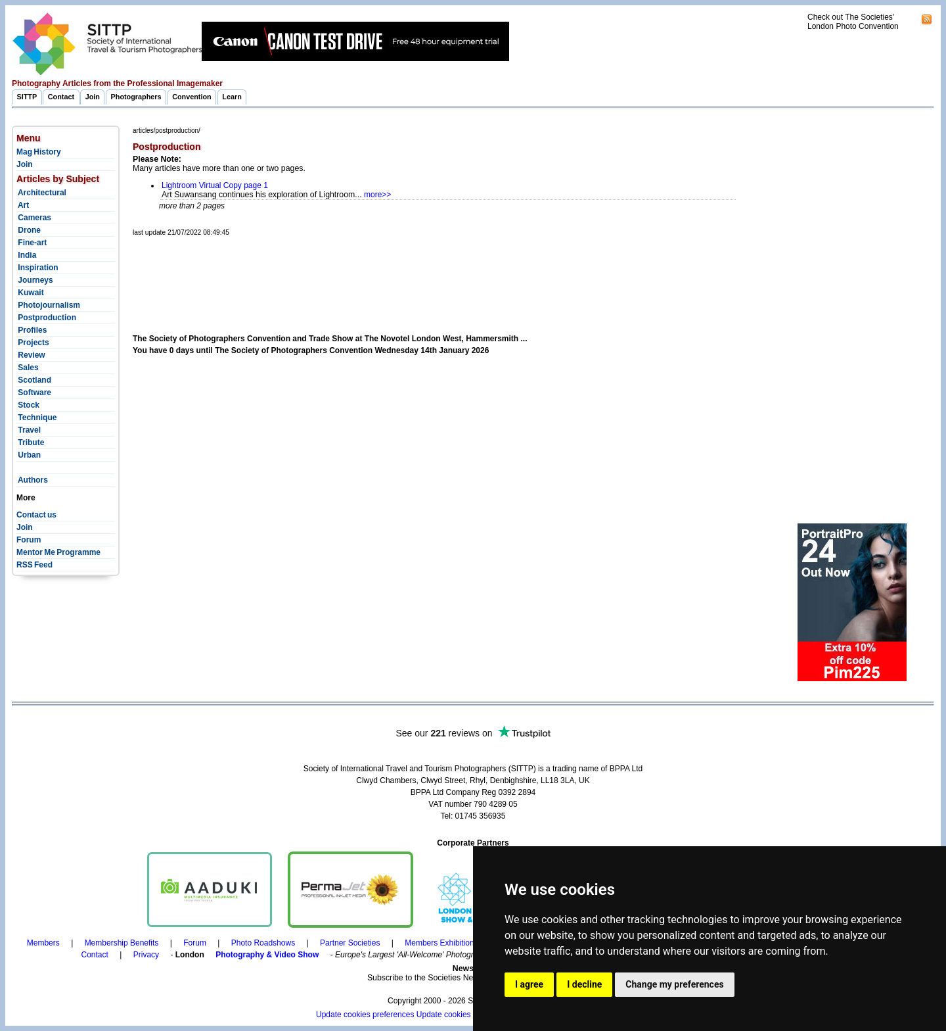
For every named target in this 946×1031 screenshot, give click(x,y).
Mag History (38, 151)
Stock (27, 405)
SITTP (27, 97)
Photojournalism (48, 305)
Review (30, 355)
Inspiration (37, 267)
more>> (377, 194)
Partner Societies (350, 942)
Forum (28, 539)
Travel (28, 430)
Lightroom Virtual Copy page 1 (215, 185)
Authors (32, 480)
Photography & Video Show (267, 954)
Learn (232, 97)
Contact (61, 97)
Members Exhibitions (441, 942)
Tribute (30, 442)
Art (22, 205)
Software (33, 392)
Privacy (146, 954)
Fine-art (31, 242)
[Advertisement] (372, 269)
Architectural (41, 192)
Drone (28, 230)
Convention (192, 97)
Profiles (31, 330)
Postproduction (46, 317)
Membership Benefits (122, 942)
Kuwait (30, 292)
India (26, 255)
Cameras (33, 217)
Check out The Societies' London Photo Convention (853, 21)
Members (43, 942)
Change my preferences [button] (674, 984)
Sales (27, 367)
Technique (36, 417)
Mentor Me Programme (58, 552)
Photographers (136, 97)
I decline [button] (584, 984)
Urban (28, 455)
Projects (32, 342)
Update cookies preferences (365, 1014)
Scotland (33, 380)
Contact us (36, 514)
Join (92, 97)
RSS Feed (34, 564)
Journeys (34, 280)
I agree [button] (529, 984)
